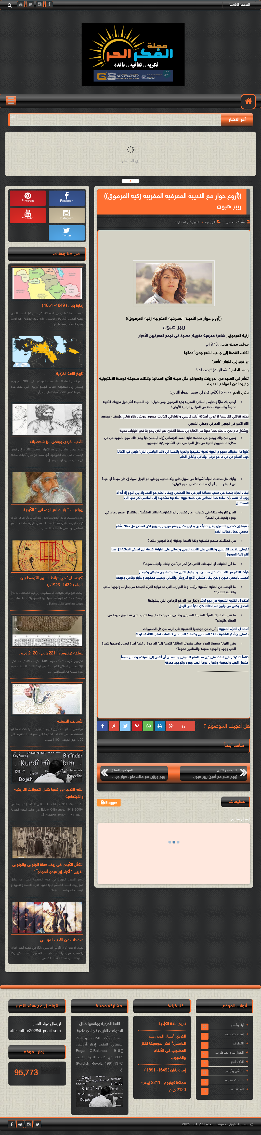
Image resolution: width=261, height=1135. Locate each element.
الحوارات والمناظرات (187, 222)
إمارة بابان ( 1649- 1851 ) (62, 306)
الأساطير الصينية (70, 721)
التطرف (238, 1043)
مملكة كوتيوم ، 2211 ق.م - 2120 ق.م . (51, 653)
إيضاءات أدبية (234, 1034)
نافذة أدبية (236, 1089)
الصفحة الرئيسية (239, 5)
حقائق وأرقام (235, 1071)
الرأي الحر (237, 1062)
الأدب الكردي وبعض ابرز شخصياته (56, 442)
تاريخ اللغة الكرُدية (69, 374)
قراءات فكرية (234, 1080)
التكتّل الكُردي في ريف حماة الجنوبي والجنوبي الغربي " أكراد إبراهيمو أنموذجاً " (47, 869)
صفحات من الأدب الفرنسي (61, 940)
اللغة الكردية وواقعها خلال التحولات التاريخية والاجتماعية (48, 793)
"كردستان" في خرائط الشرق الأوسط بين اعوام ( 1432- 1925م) (51, 582)
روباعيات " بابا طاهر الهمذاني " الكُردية (53, 510)
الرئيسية (210, 222)
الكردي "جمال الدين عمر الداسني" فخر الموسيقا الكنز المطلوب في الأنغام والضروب (163, 1047)
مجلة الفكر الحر (202, 1124)
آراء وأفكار (237, 1025)
